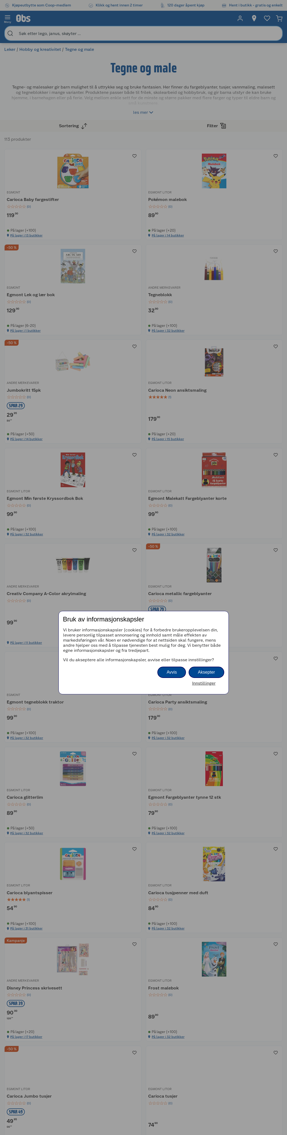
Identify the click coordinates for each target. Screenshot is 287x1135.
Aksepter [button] (206, 672)
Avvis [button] (172, 672)
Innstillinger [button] (204, 683)
